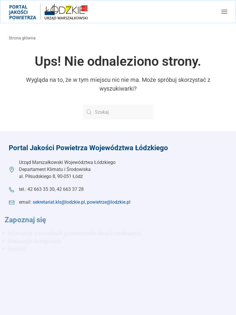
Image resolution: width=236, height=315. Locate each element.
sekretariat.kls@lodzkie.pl (59, 202)
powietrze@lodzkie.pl (108, 202)
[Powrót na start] (48, 11)
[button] (224, 11)
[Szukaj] (118, 112)
